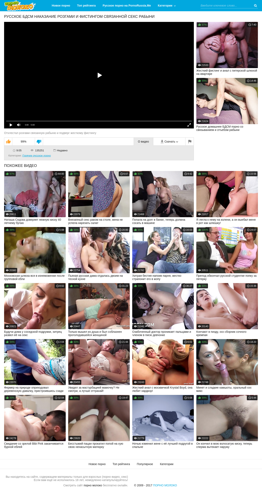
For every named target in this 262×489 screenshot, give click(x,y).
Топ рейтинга (86, 5)
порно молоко (93, 485)
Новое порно (61, 5)
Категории (165, 5)
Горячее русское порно (36, 155)
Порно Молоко (165, 485)
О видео (143, 141)
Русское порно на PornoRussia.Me (127, 5)
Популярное (145, 464)
